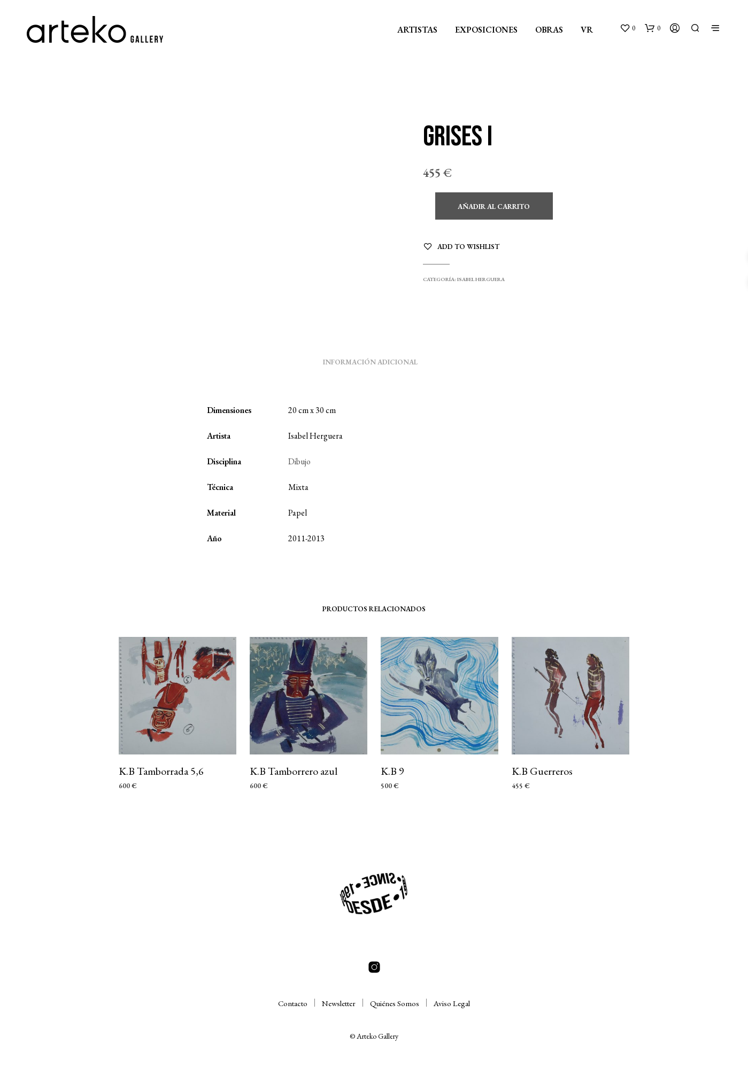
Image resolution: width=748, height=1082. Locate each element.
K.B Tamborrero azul (293, 771)
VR (587, 29)
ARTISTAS (417, 29)
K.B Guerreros (542, 771)
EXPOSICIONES (486, 29)
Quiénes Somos (394, 1003)
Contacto (292, 1003)
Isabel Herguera (481, 279)
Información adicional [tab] (370, 362)
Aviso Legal (452, 1003)
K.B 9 (392, 771)
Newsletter (339, 1003)
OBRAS (549, 29)
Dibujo (299, 461)
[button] (627, 28)
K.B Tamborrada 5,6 (161, 771)
